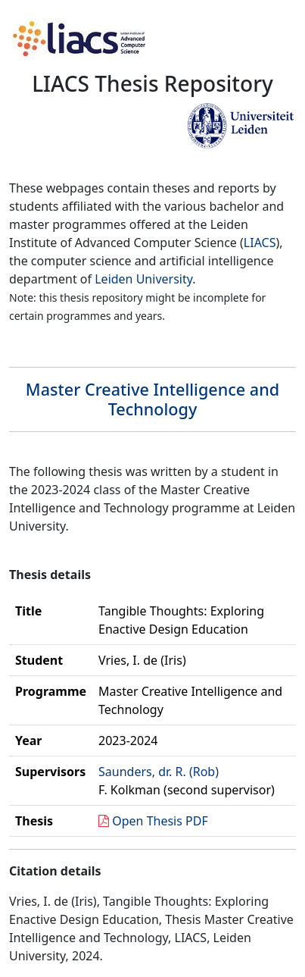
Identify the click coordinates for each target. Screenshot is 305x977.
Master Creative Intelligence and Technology (152, 399)
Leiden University (143, 279)
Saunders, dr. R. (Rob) (158, 771)
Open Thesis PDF (160, 821)
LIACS (260, 242)
